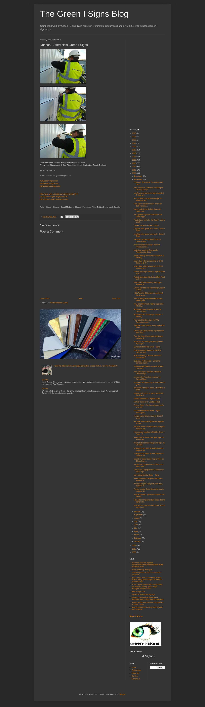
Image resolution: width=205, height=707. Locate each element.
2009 (134, 552)
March (137, 535)
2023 (134, 140)
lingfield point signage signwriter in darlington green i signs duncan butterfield (147, 598)
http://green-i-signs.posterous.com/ (54, 199)
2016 (134, 160)
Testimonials (136, 670)
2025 (134, 133)
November (138, 179)
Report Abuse (136, 616)
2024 (134, 137)
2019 (134, 150)
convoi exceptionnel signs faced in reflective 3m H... (147, 246)
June (136, 525)
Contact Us (136, 679)
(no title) (45, 380)
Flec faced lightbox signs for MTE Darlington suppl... (146, 321)
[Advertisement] (147, 81)
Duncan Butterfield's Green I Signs (147, 347)
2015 (134, 163)
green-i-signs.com (138, 592)
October (137, 512)
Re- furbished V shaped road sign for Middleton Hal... (148, 200)
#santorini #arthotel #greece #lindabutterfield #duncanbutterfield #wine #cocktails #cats (147, 565)
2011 (134, 546)
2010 (134, 549)
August (137, 518)
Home (81, 299)
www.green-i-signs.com (49, 183)
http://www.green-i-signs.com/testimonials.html (59, 194)
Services (135, 676)
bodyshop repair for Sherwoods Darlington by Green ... (146, 251)
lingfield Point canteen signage (143, 594)
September (138, 515)
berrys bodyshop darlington (142, 570)
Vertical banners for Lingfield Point (147, 399)
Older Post (116, 299)
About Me (135, 673)
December (138, 176)
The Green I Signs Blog (84, 13)
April (136, 531)
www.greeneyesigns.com (50, 186)
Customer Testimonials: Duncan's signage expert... (147, 362)
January (137, 541)
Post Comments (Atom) (59, 303)
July (136, 522)
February (138, 538)
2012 (134, 173)
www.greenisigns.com (49, 181)
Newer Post (45, 299)
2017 (134, 157)
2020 (134, 147)
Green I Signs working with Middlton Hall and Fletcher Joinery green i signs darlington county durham (147, 587)
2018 (134, 153)
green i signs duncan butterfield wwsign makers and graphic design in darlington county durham (147, 580)
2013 (134, 170)
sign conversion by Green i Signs (146, 475)
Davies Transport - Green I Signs (146, 225)
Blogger (123, 694)
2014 (134, 167)
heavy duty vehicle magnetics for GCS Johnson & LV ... (148, 262)
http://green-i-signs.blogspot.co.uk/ (54, 196)
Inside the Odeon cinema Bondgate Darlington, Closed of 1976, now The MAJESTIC (86, 366)
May (136, 528)
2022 (134, 143)
